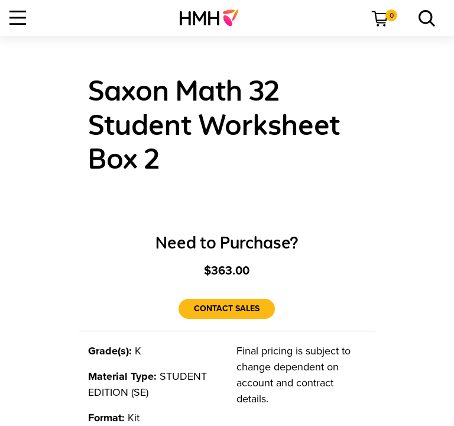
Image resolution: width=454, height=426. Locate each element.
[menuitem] (214, 18)
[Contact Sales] (227, 309)
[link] (214, 18)
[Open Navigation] (17, 17)
